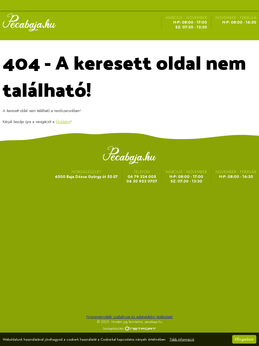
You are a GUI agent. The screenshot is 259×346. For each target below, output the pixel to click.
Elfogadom (244, 339)
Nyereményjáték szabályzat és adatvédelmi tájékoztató (129, 317)
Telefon (239, 5)
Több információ (181, 339)
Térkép (226, 5)
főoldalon (63, 122)
